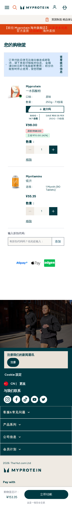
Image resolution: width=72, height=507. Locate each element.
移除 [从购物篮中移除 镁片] (29, 221)
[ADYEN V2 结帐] (50, 263)
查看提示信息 (61, 64)
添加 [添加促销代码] (58, 241)
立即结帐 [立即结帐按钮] (46, 494)
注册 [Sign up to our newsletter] (13, 362)
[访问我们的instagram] (7, 399)
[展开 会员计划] (12, 449)
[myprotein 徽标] (34, 7)
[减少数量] (30, 150)
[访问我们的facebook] (16, 399)
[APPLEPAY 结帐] (36, 263)
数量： (30, 141)
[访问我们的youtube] (34, 399)
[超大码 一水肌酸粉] (45, 113)
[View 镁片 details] (45, 178)
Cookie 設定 (13, 374)
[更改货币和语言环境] (36, 383)
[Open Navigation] (7, 7)
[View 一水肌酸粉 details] (45, 88)
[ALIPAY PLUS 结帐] (22, 263)
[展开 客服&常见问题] (17, 412)
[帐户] (55, 7)
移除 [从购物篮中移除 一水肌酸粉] (29, 159)
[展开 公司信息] (12, 437)
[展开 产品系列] (12, 425)
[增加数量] (53, 150)
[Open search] (14, 7)
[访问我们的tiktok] (25, 399)
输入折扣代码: (17, 233)
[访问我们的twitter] (43, 399)
